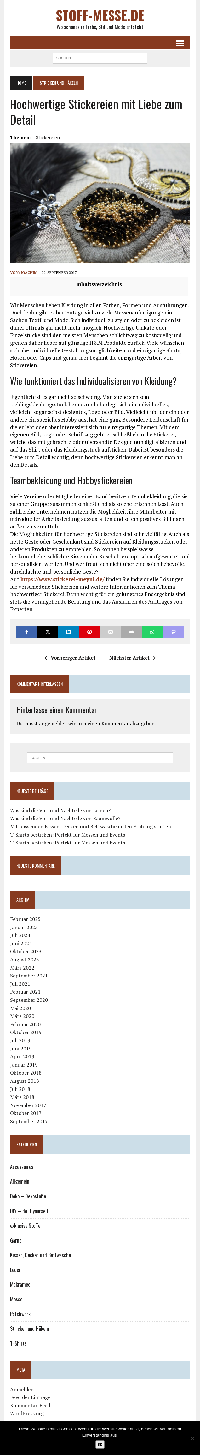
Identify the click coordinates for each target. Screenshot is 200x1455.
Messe (16, 1299)
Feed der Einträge (30, 1397)
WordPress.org (27, 1413)
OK (100, 1444)
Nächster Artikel (132, 657)
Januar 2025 (24, 927)
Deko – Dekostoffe (28, 1196)
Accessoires (21, 1167)
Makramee (20, 1284)
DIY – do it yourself (29, 1211)
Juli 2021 (20, 983)
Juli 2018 (20, 1089)
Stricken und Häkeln (29, 1328)
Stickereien (48, 137)
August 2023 (24, 959)
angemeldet (52, 723)
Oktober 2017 (26, 1113)
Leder (15, 1270)
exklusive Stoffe (25, 1225)
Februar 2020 (25, 1024)
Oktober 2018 (26, 1072)
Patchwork (20, 1314)
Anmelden (22, 1389)
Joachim (29, 272)
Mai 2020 (20, 1008)
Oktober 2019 (26, 1032)
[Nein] (192, 1438)
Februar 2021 (25, 991)
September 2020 (29, 999)
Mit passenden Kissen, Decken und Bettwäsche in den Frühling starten (90, 826)
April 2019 (22, 1056)
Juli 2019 (20, 1040)
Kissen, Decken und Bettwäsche (40, 1255)
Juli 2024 (20, 935)
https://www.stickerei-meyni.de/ (62, 579)
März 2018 (22, 1096)
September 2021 (29, 975)
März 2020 (22, 1016)
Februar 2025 (25, 919)
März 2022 (22, 967)
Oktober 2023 (26, 951)
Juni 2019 (21, 1048)
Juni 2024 (21, 943)
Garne (15, 1240)
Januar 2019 (24, 1064)
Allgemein (19, 1181)
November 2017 (28, 1105)
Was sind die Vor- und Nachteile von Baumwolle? (65, 818)
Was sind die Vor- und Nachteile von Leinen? (60, 810)
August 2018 (24, 1080)
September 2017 (29, 1121)
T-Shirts (18, 1343)
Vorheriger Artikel (70, 657)
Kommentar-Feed (30, 1405)
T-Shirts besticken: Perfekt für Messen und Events (67, 834)
